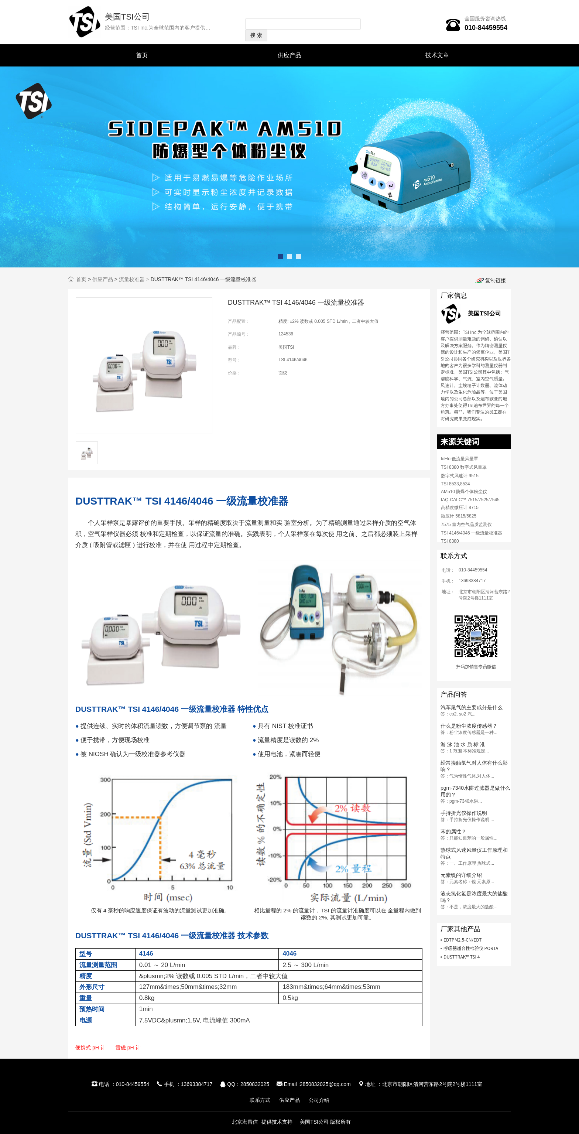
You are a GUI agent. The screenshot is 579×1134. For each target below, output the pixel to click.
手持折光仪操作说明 (464, 813)
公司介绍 (319, 1100)
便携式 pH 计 (90, 1048)
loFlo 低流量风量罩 (459, 458)
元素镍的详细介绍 (461, 875)
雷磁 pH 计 (128, 1048)
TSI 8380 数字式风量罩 (464, 467)
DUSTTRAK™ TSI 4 (461, 956)
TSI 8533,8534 (455, 483)
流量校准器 (132, 279)
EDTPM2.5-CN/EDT (462, 939)
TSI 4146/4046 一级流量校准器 (471, 533)
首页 (142, 55)
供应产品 (289, 55)
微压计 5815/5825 (458, 516)
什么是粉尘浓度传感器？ (469, 726)
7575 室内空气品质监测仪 (466, 524)
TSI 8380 (450, 541)
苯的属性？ (453, 831)
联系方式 (260, 1100)
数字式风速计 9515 (460, 475)
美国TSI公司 (127, 16)
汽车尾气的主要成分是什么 (472, 707)
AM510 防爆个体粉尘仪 (464, 491)
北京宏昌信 (245, 1122)
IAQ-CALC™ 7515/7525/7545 (470, 499)
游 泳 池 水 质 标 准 (463, 744)
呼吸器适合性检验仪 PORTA (471, 948)
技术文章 (437, 55)
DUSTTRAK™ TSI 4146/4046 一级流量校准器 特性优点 (171, 709)
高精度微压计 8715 (460, 507)
